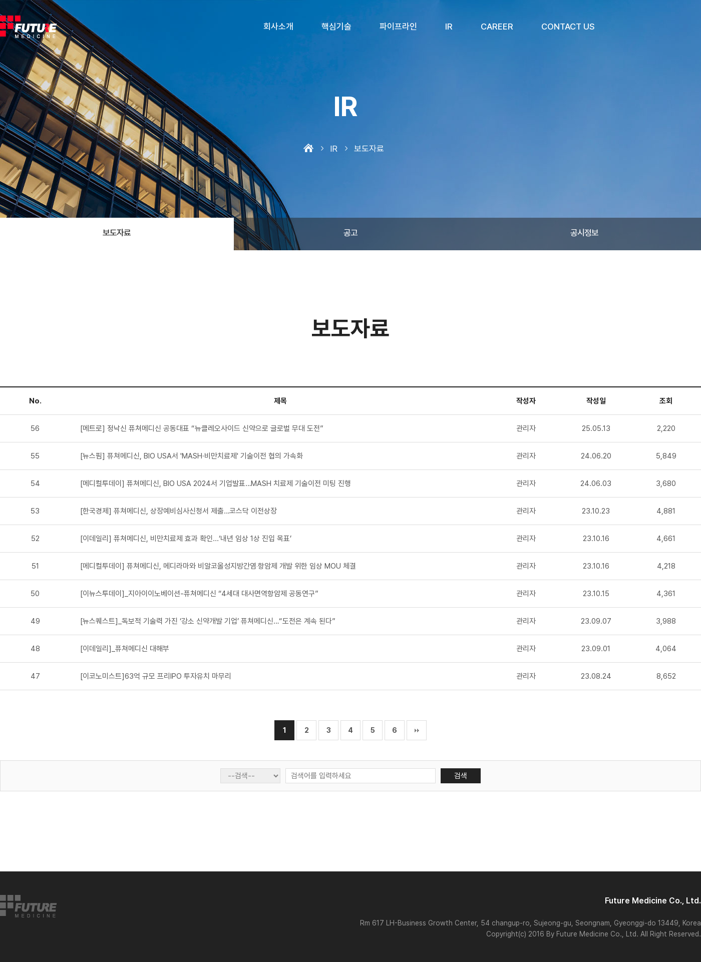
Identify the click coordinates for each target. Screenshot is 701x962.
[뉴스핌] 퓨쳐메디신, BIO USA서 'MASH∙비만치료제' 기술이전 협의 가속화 (191, 455)
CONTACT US (568, 27)
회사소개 (278, 27)
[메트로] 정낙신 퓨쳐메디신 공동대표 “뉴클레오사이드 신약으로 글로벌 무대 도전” (201, 428)
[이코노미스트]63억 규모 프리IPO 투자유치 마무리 (155, 676)
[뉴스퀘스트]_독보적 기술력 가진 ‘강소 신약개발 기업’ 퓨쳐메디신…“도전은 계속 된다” (207, 621)
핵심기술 (336, 27)
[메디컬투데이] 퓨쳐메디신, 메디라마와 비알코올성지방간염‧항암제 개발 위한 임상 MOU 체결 (218, 566)
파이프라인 (398, 27)
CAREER (497, 27)
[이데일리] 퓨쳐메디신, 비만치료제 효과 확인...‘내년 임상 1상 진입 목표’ (185, 538)
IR (449, 27)
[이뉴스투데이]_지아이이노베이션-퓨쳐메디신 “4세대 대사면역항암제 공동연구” (199, 593)
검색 (460, 775)
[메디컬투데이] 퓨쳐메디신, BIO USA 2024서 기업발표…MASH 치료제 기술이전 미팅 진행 (215, 483)
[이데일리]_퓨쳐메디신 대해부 (124, 648)
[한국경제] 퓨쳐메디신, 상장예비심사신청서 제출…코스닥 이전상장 (178, 511)
